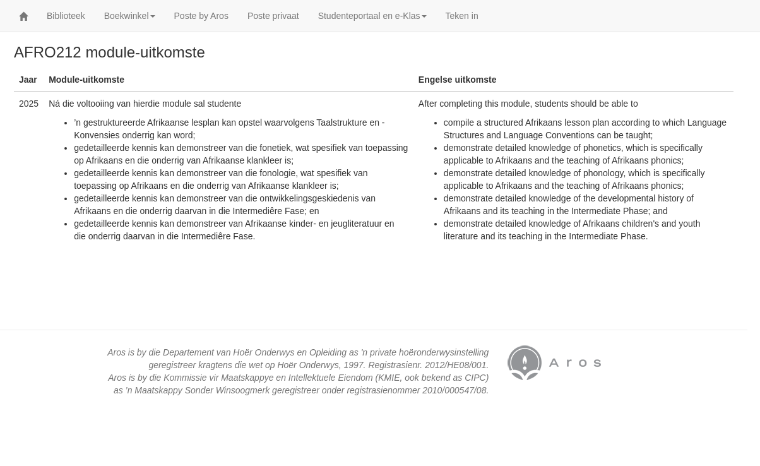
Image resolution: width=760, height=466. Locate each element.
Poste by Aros (201, 16)
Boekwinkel (129, 16)
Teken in (462, 16)
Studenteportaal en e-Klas (372, 16)
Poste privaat (273, 16)
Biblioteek (66, 16)
